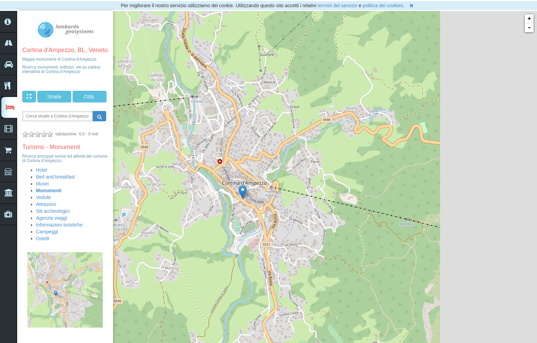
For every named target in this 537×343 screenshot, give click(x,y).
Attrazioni (46, 204)
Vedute (43, 197)
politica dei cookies (383, 5)
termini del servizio (338, 5)
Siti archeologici (53, 211)
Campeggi (47, 231)
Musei (42, 183)
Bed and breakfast (55, 177)
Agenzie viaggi (51, 218)
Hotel (41, 170)
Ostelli (42, 238)
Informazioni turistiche (59, 225)
